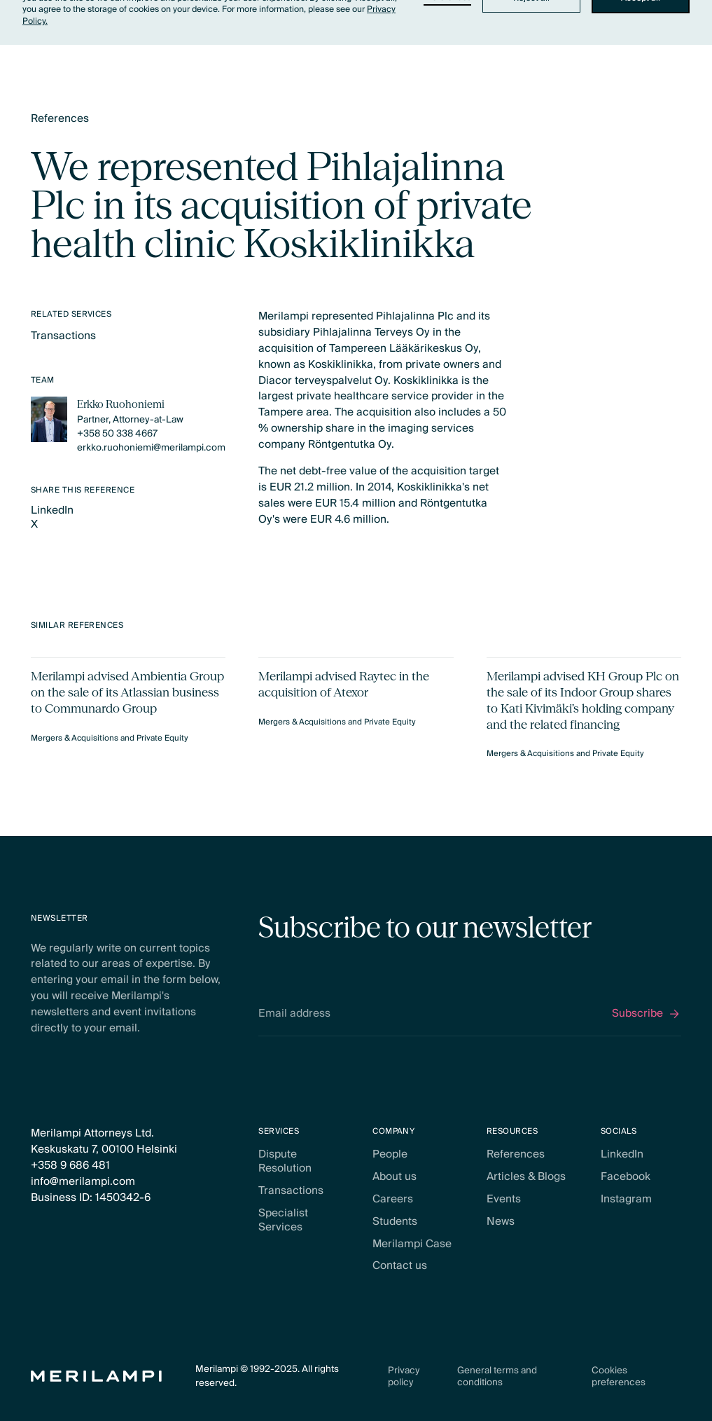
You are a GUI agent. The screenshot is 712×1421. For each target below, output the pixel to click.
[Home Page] (96, 1376)
